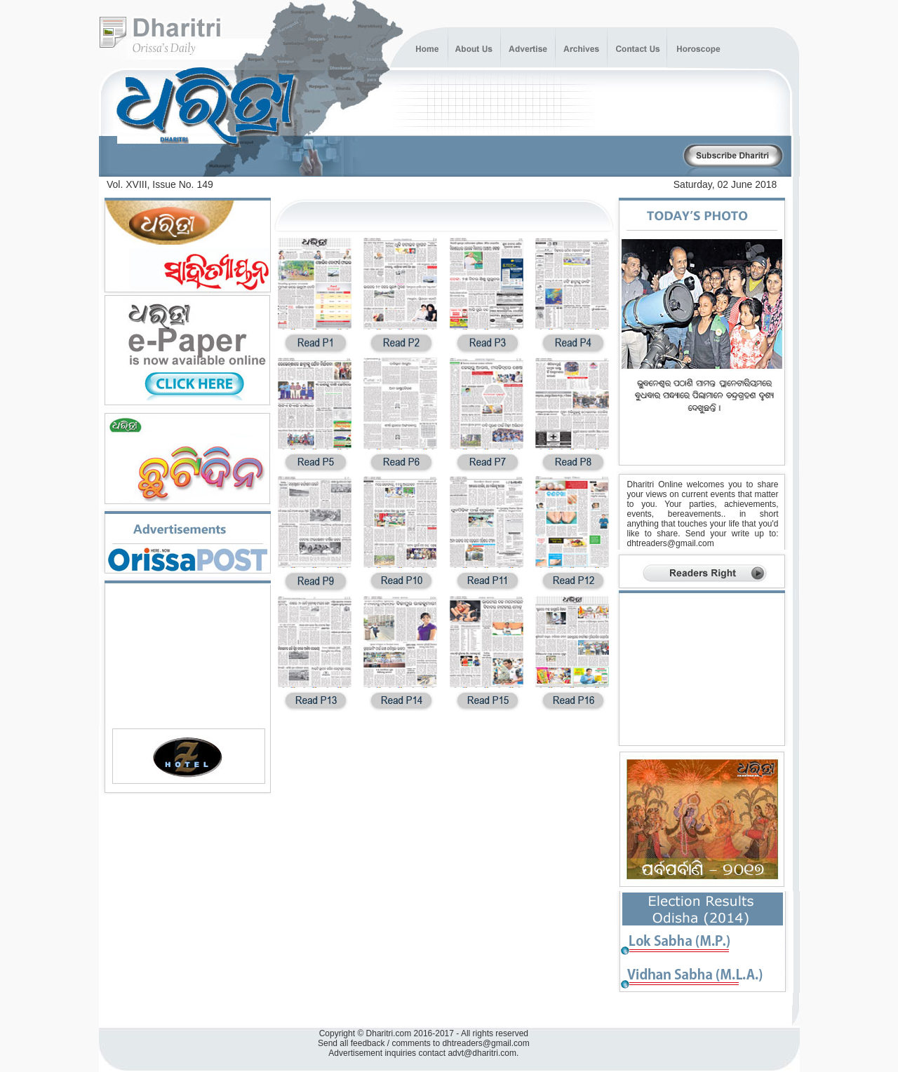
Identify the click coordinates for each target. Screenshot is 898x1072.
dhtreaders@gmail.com (670, 543)
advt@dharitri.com (482, 1053)
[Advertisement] (517, 156)
